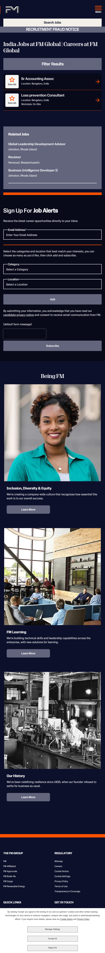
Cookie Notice (61, 871)
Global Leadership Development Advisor (37, 144)
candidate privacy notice (18, 315)
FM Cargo (8, 881)
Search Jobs (52, 22)
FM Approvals (10, 871)
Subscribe (52, 345)
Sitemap (58, 861)
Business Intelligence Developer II (33, 170)
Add (52, 299)
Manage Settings (52, 929)
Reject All (52, 948)
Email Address (17, 229)
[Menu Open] (98, 10)
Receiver (14, 157)
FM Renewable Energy (14, 886)
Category (14, 264)
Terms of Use (61, 886)
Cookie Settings (62, 876)
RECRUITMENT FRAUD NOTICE (52, 29)
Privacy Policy (61, 881)
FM (4, 861)
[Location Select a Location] (52, 284)
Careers (58, 866)
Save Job (12, 84)
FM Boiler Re (9, 876)
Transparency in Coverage (67, 891)
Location (13, 279)
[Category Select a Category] (52, 269)
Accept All (52, 938)
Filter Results (53, 64)
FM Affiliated (9, 866)
